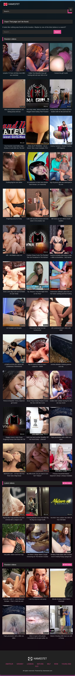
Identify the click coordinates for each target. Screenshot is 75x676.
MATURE (40, 664)
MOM (56, 664)
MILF (49, 664)
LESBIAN (30, 664)
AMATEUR (9, 664)
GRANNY (20, 664)
